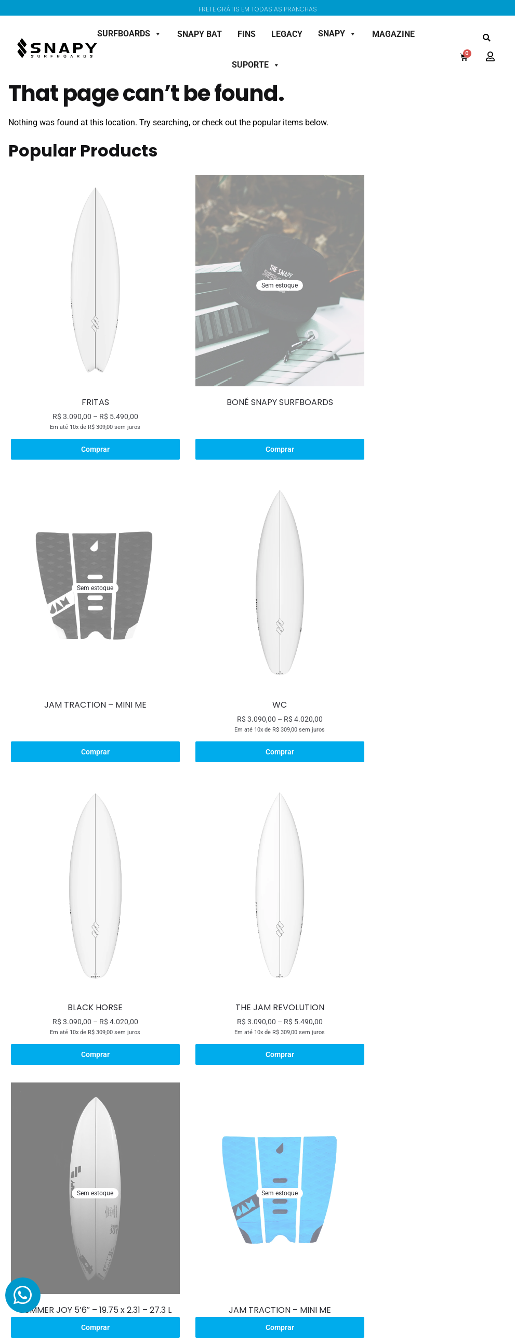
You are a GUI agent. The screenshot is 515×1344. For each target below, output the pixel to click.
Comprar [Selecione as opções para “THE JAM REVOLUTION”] (425, 713)
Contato (244, 1142)
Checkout (383, 1123)
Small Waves (113, 1123)
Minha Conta (389, 1067)
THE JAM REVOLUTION (425, 667)
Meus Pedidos (391, 1085)
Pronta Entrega (117, 1179)
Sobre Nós (247, 1067)
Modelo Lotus (184, 1085)
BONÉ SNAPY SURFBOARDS (256, 383)
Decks (34, 1067)
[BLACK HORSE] (256, 554)
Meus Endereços (394, 1104)
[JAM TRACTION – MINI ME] (425, 271)
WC (88, 667)
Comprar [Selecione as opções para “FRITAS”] (87, 430)
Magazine (246, 1160)
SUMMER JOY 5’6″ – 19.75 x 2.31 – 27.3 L (87, 950)
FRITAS (87, 383)
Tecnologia (248, 1104)
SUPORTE (256, 65)
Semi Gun (108, 1160)
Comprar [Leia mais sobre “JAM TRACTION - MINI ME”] (425, 430)
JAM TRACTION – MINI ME (425, 383)
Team (239, 1123)
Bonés (34, 1104)
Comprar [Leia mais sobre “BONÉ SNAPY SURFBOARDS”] (256, 430)
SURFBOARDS (129, 33)
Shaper (242, 1085)
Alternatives (112, 1142)
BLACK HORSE (256, 667)
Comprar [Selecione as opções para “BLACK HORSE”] (256, 713)
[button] (486, 38)
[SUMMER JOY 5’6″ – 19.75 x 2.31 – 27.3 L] (87, 838)
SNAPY (337, 33)
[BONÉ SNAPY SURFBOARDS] (256, 271)
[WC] (87, 554)
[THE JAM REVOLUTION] (425, 554)
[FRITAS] (87, 271)
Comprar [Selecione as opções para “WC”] (87, 713)
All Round (108, 1104)
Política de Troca (326, 1104)
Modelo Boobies (188, 1104)
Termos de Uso (323, 1123)
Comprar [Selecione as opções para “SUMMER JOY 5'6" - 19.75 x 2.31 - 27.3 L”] (87, 967)
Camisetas (41, 1085)
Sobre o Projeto (187, 1067)
